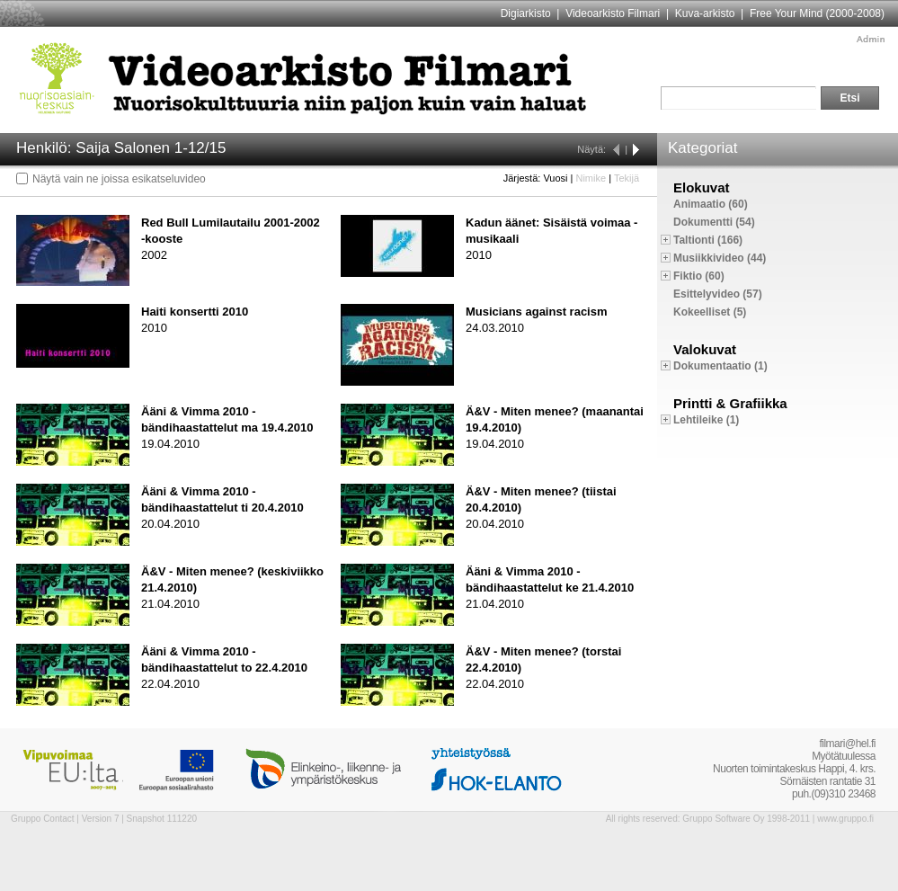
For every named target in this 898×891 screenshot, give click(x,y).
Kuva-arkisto (705, 13)
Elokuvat (701, 187)
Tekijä (626, 178)
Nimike (590, 178)
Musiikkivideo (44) (719, 258)
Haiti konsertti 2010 (194, 311)
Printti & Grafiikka (730, 403)
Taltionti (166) (707, 240)
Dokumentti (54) (714, 222)
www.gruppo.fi (845, 819)
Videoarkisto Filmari (612, 13)
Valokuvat (704, 349)
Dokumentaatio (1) (720, 366)
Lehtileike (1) (706, 420)
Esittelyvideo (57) (717, 294)
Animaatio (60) (710, 204)
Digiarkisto (526, 13)
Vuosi (555, 178)
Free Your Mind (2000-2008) (817, 13)
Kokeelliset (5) (709, 312)
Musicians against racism (537, 311)
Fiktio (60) (699, 276)
